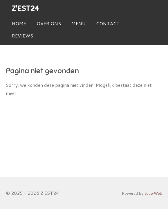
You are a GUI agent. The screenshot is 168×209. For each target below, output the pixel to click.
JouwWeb (153, 193)
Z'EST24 (25, 8)
